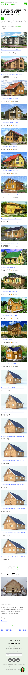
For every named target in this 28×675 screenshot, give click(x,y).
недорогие (3, 26)
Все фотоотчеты (6, 630)
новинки (3, 28)
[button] (11, 599)
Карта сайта (19, 669)
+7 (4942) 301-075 (14, 644)
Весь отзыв (4, 620)
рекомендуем (18, 26)
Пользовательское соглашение (11, 667)
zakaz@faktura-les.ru (14, 651)
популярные (10, 26)
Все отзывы (23, 630)
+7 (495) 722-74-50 (14, 641)
